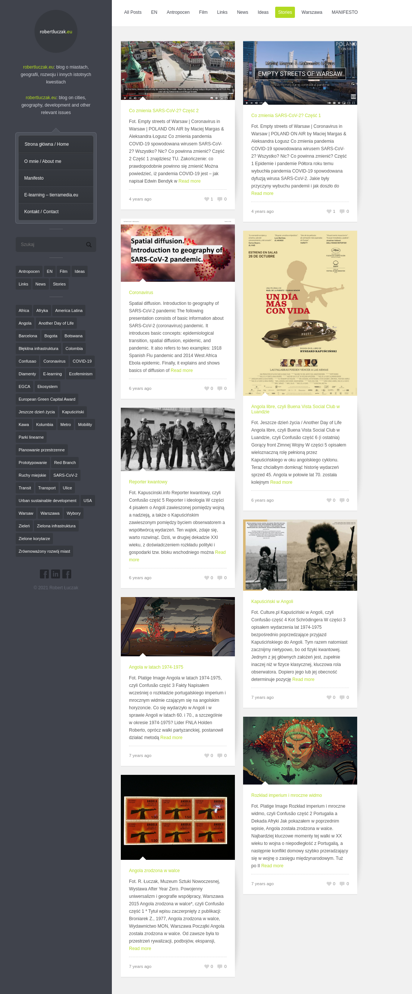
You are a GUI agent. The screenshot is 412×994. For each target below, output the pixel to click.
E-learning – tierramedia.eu (51, 195)
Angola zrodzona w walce (154, 870)
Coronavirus (141, 292)
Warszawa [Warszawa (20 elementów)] (50, 513)
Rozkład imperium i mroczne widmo (286, 795)
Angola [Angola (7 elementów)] (25, 323)
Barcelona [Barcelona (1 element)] (28, 336)
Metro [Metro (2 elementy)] (65, 424)
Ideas (263, 12)
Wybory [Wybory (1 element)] (74, 513)
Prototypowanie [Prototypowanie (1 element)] (33, 462)
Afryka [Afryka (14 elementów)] (42, 310)
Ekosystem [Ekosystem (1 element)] (48, 386)
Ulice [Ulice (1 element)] (67, 488)
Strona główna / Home (47, 144)
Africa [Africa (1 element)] (24, 310)
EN (154, 12)
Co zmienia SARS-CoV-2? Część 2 (164, 110)
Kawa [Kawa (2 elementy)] (24, 424)
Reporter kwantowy (148, 482)
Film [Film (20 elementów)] (63, 271)
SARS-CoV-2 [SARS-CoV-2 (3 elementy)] (65, 475)
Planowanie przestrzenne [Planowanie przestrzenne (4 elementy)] (42, 450)
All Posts (133, 12)
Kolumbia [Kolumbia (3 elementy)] (44, 424)
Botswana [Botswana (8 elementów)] (73, 336)
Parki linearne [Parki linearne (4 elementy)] (31, 437)
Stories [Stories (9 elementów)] (59, 284)
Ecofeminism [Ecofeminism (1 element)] (80, 374)
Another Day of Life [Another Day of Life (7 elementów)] (56, 323)
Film (203, 12)
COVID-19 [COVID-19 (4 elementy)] (82, 361)
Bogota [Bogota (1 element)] (50, 336)
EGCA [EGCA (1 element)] (24, 386)
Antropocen (178, 12)
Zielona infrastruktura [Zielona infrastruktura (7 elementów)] (56, 526)
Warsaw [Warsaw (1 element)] (26, 513)
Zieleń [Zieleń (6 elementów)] (24, 526)
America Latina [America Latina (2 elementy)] (68, 310)
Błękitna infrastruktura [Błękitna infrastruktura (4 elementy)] (38, 348)
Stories (285, 12)
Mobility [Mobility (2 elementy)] (85, 424)
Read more (190, 181)
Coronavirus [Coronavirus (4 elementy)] (54, 361)
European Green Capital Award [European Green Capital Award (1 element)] (47, 399)
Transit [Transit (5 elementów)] (25, 488)
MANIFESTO (345, 12)
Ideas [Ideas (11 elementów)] (80, 271)
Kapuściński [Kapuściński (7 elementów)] (73, 412)
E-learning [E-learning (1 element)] (52, 374)
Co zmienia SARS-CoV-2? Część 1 (286, 115)
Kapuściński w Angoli (272, 601)
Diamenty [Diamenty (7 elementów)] (27, 374)
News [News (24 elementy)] (40, 284)
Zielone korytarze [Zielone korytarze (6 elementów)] (34, 538)
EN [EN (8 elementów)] (50, 271)
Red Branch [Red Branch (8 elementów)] (65, 462)
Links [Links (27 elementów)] (23, 284)
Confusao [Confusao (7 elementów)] (27, 361)
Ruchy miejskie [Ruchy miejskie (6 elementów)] (32, 475)
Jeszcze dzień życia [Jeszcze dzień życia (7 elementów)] (37, 412)
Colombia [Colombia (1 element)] (74, 348)
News (242, 12)
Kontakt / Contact (41, 211)
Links (222, 12)
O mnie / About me (42, 161)
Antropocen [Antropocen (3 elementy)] (29, 271)
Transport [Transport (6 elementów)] (47, 488)
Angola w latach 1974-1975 (156, 667)
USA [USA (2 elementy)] (88, 500)
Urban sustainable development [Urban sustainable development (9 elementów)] (47, 500)
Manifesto (34, 178)
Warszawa (312, 12)
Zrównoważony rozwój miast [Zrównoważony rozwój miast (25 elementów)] (44, 551)
